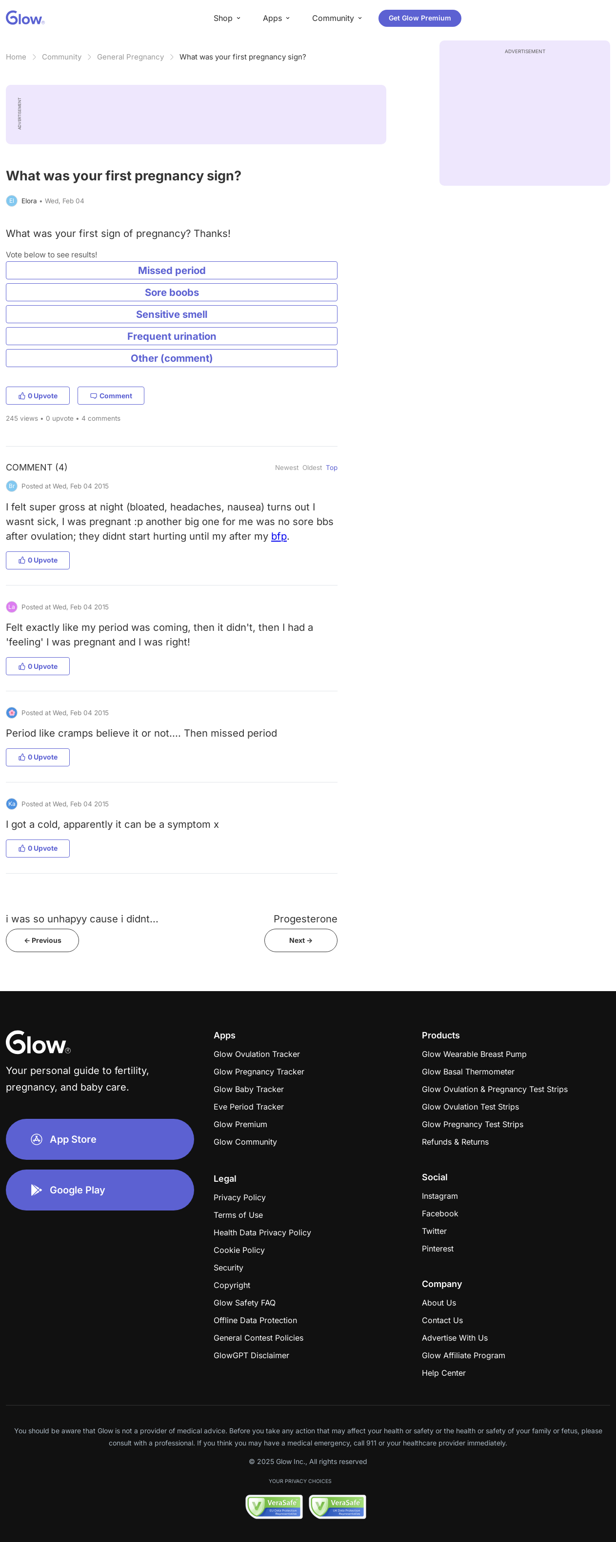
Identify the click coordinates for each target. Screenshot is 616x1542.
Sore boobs (172, 292)
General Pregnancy (130, 56)
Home (16, 56)
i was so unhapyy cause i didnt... (82, 919)
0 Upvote (38, 395)
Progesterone (306, 919)
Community (61, 56)
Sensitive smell (171, 314)
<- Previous (42, 940)
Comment (111, 395)
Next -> (301, 940)
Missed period (172, 270)
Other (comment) (172, 358)
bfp (279, 536)
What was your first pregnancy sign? (242, 56)
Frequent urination (172, 336)
